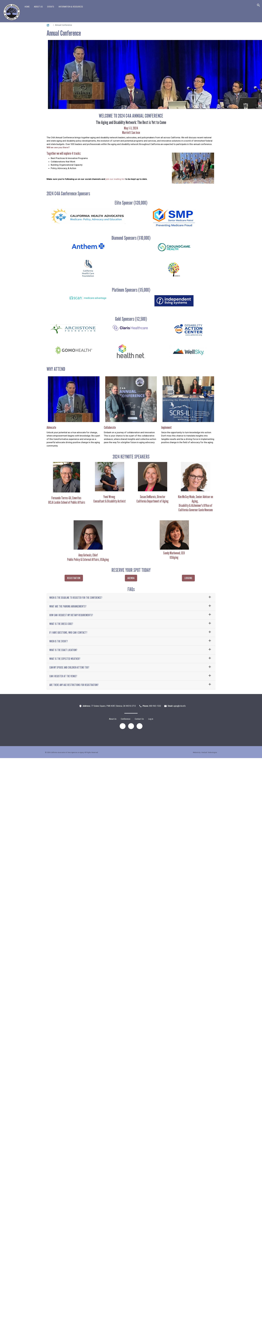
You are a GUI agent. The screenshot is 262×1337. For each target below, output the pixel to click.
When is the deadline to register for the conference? (75, 597)
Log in (150, 719)
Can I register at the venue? (63, 676)
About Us (38, 6)
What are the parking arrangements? (67, 606)
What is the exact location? (63, 650)
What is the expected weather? (64, 659)
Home (27, 6)
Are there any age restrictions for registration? (73, 685)
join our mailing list (115, 179)
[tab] (131, 597)
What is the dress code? (61, 624)
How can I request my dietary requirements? (71, 615)
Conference (125, 719)
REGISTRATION (73, 578)
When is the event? (58, 641)
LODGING (188, 578)
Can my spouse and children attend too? (69, 667)
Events (50, 6)
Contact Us (139, 719)
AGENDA (131, 578)
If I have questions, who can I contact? (68, 632)
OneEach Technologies (209, 752)
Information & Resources (70, 6)
